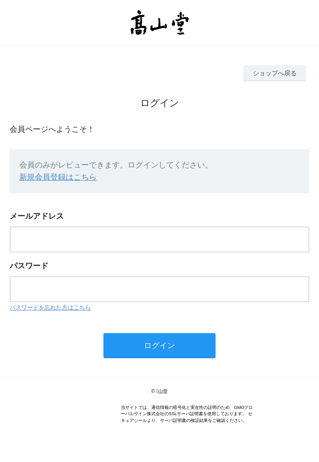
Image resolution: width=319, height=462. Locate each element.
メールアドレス (37, 216)
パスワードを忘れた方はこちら (50, 307)
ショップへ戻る (275, 73)
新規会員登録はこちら (58, 177)
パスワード (29, 266)
